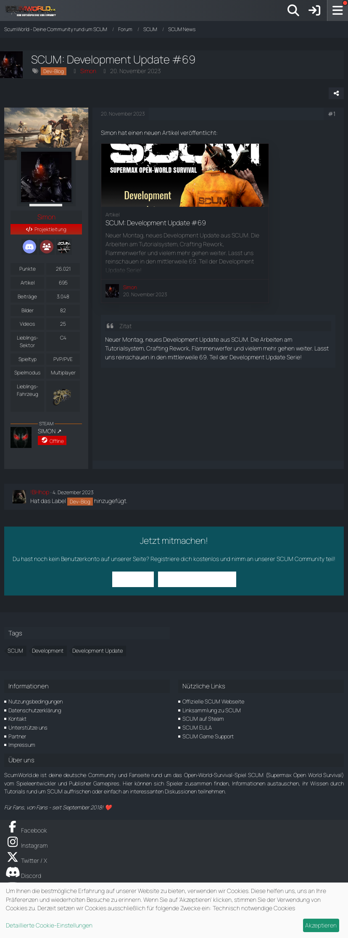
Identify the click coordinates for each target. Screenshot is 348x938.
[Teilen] (336, 93)
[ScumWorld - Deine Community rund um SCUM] (34, 10)
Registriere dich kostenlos (184, 559)
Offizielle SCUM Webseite (213, 701)
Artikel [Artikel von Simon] (27, 282)
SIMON (46, 431)
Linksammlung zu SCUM (211, 710)
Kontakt (17, 718)
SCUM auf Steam (203, 718)
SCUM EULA (197, 727)
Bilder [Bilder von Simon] (27, 310)
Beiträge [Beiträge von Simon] (27, 296)
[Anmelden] (314, 10)
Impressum (21, 744)
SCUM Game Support (208, 736)
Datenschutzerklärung (34, 710)
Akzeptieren (321, 925)
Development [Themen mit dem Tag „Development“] (47, 650)
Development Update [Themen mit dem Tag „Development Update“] (97, 650)
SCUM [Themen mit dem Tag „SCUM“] (15, 650)
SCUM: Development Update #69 (155, 222)
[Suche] (293, 10)
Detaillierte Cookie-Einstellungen (49, 925)
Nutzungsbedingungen (35, 701)
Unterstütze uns (27, 727)
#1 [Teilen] (331, 114)
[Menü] (337, 10)
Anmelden (133, 579)
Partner (17, 736)
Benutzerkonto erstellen (197, 579)
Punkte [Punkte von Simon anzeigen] (27, 268)
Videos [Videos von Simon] (27, 323)
